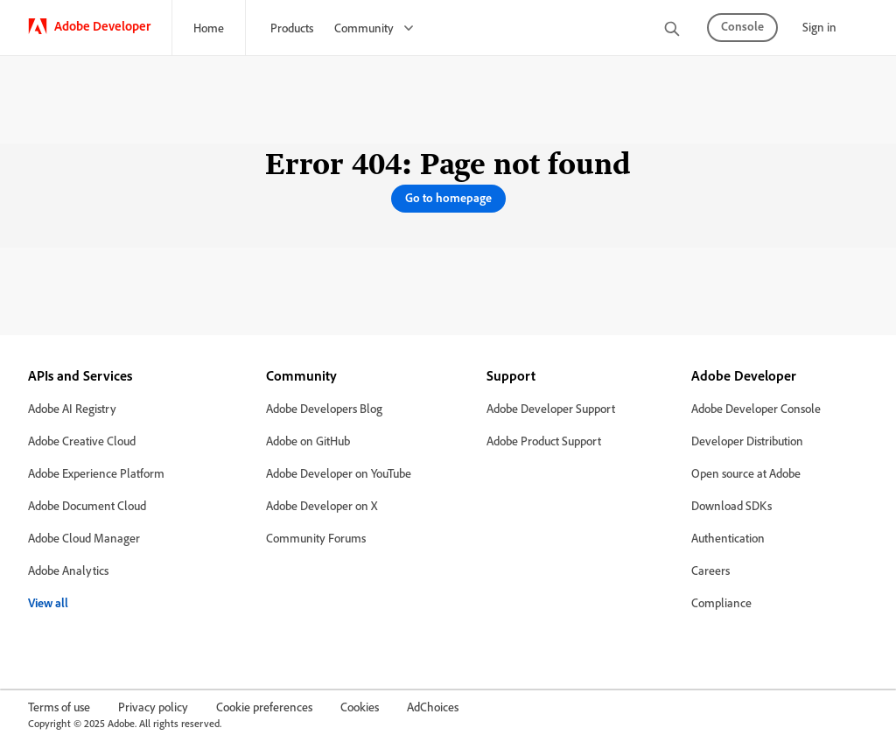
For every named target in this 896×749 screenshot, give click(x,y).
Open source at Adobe (746, 473)
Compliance (721, 602)
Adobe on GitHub (308, 440)
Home (208, 27)
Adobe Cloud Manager (84, 537)
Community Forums (316, 537)
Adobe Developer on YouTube (338, 473)
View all (48, 602)
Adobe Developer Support (550, 408)
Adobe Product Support (543, 440)
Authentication (728, 537)
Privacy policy (153, 706)
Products (291, 27)
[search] (672, 30)
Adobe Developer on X (321, 505)
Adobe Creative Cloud (82, 440)
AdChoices (432, 706)
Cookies (359, 706)
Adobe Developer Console (756, 408)
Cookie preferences (264, 706)
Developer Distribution (747, 440)
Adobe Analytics (68, 570)
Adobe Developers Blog (324, 408)
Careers (710, 570)
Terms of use (59, 706)
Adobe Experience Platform (96, 473)
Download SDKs (731, 505)
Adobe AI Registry (72, 408)
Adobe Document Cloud (87, 505)
